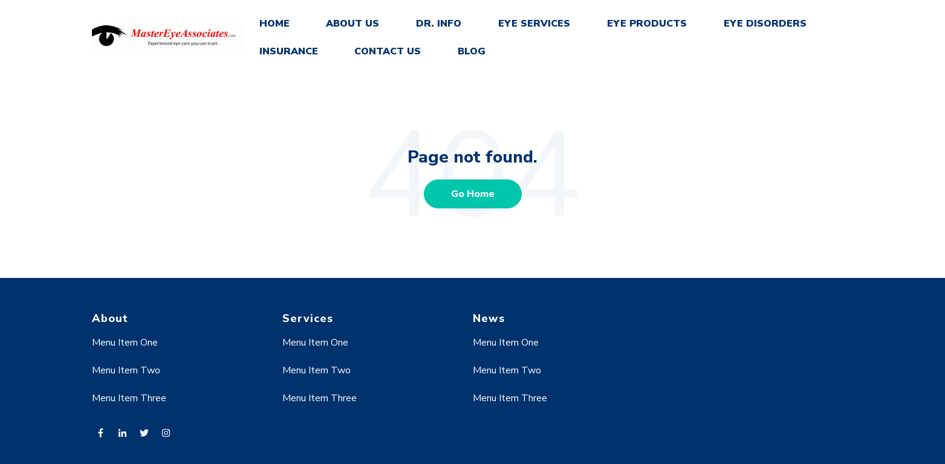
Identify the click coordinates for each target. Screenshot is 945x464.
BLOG (471, 51)
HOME (274, 23)
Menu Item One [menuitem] (125, 342)
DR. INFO (438, 23)
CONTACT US (387, 51)
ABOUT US (352, 23)
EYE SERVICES (534, 23)
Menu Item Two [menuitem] (126, 370)
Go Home (473, 194)
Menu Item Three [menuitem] (129, 398)
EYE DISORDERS (765, 23)
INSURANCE (288, 51)
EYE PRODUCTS (647, 23)
